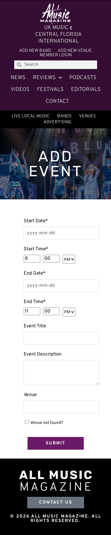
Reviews (47, 78)
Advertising (57, 122)
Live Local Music (31, 116)
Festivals (50, 89)
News (18, 77)
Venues (87, 116)
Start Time (36, 249)
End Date (35, 273)
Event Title (35, 326)
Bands (64, 116)
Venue (30, 395)
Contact (57, 101)
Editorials (86, 89)
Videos (20, 89)
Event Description (43, 354)
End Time (35, 302)
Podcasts (82, 77)
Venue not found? (46, 422)
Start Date (36, 221)
